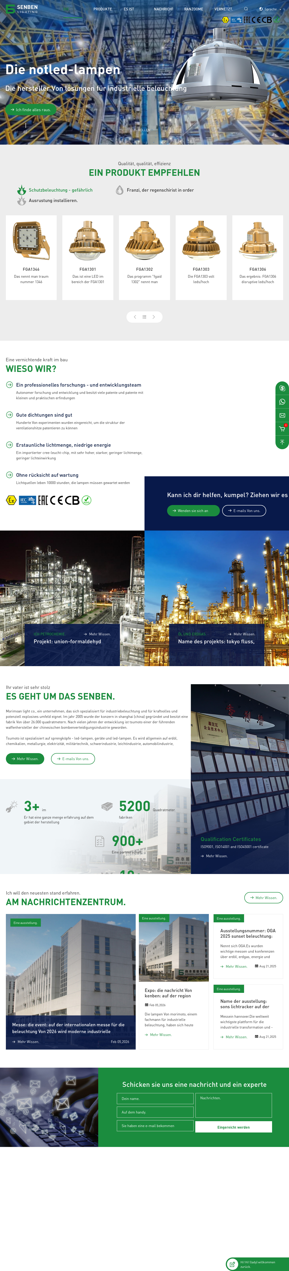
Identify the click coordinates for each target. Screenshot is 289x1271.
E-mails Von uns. (244, 510)
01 (16, 131)
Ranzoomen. (193, 9)
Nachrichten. (163, 9)
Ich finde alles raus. (31, 109)
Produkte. (102, 9)
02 (25, 131)
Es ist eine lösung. (131, 12)
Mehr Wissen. (25, 758)
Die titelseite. (72, 12)
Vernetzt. (223, 9)
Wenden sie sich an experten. (190, 510)
